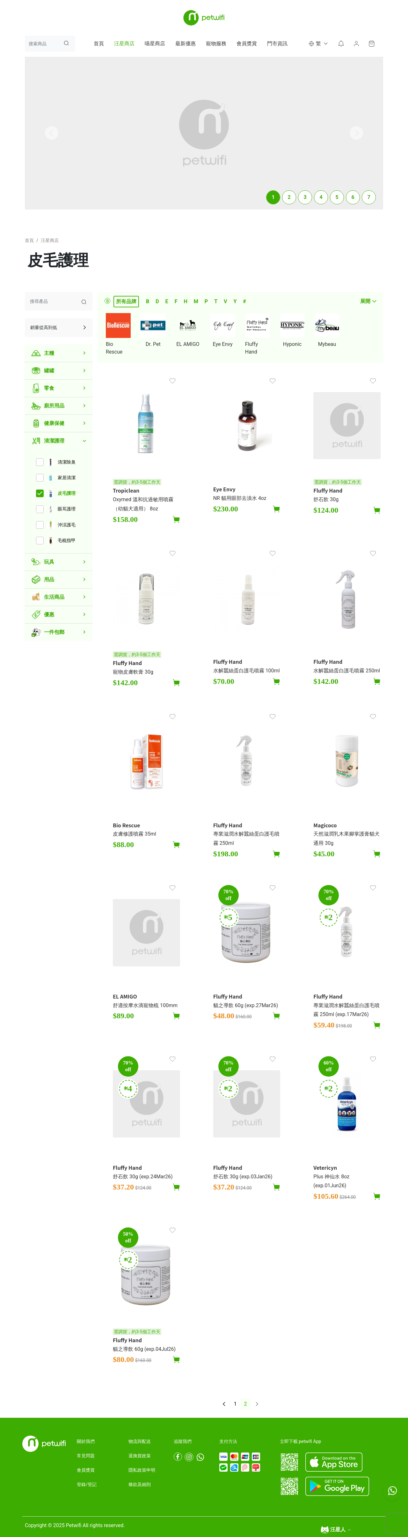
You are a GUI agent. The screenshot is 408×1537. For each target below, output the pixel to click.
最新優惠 (185, 43)
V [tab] (225, 301)
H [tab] (185, 301)
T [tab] (215, 301)
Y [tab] (235, 301)
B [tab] (147, 301)
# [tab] (244, 301)
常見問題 (86, 1455)
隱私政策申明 (141, 1470)
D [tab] (157, 301)
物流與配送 (139, 1441)
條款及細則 (139, 1484)
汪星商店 (124, 43)
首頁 (99, 43)
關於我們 (86, 1441)
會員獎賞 (247, 43)
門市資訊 (277, 43)
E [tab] (166, 301)
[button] (318, 43)
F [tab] (176, 301)
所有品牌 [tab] (126, 301)
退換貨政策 (139, 1455)
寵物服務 (216, 43)
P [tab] (206, 301)
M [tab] (196, 301)
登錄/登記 (87, 1484)
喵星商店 (155, 43)
